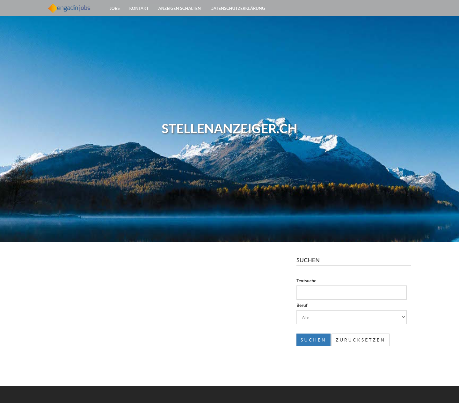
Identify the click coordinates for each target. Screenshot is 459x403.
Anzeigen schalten (179, 15)
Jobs (115, 15)
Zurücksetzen (360, 339)
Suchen (313, 339)
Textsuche (306, 280)
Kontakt (139, 15)
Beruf (302, 305)
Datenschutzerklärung (237, 15)
